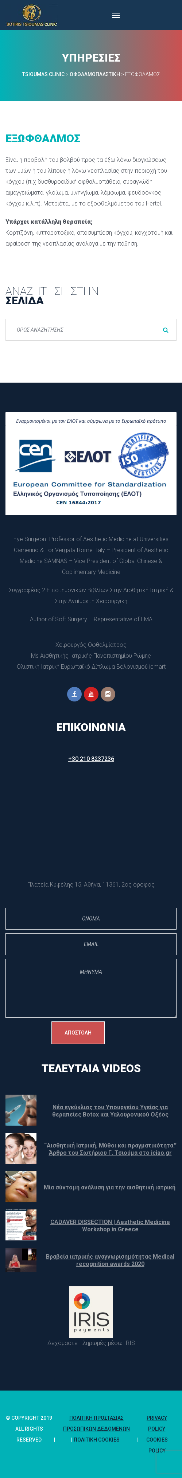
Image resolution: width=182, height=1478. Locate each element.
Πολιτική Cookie (97, 1440)
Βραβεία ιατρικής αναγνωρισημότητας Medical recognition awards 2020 (110, 1260)
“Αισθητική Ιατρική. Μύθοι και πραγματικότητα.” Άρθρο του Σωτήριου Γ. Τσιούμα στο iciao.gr (110, 1149)
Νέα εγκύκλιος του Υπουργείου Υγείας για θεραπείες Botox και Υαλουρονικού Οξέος (110, 1111)
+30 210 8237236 (91, 758)
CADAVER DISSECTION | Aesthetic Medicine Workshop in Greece (110, 1226)
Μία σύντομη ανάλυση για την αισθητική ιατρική (109, 1187)
